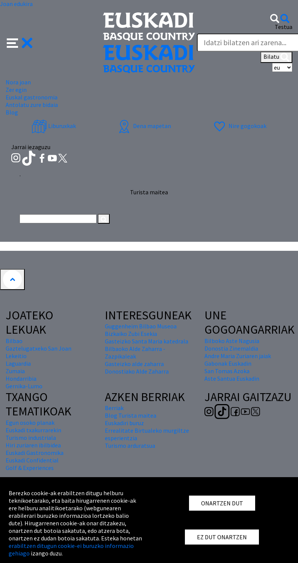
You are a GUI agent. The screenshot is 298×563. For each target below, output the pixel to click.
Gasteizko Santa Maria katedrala (146, 341)
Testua (283, 27)
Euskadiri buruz (124, 423)
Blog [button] (12, 112)
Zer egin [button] (16, 89)
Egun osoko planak (30, 422)
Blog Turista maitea (130, 415)
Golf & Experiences (30, 467)
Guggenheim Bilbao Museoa (141, 326)
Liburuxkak (54, 126)
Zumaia (15, 371)
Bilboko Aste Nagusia (231, 341)
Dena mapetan (143, 126)
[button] (20, 42)
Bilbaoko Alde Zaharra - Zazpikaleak (135, 352)
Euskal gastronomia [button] (31, 97)
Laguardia (18, 363)
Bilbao (14, 341)
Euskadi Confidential (32, 460)
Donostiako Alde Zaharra (137, 371)
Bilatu (276, 57)
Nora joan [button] (18, 82)
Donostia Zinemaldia (231, 348)
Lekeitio (16, 356)
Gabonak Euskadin (227, 363)
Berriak (114, 408)
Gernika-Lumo (24, 386)
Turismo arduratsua (130, 445)
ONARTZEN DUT (222, 503)
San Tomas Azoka (227, 371)
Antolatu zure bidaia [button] (32, 104)
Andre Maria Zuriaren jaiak (237, 356)
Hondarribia (21, 378)
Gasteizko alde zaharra (134, 364)
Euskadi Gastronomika (35, 452)
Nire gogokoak (239, 126)
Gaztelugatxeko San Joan (38, 348)
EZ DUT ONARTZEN (222, 537)
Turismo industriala (31, 437)
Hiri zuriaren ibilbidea (33, 445)
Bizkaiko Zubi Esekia (131, 333)
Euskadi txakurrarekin (33, 430)
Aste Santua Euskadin (231, 378)
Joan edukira (16, 4)
